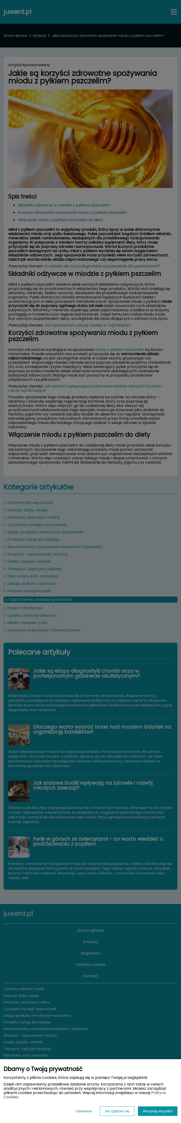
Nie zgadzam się (117, 1111)
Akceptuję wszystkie (157, 1111)
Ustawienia (83, 1111)
